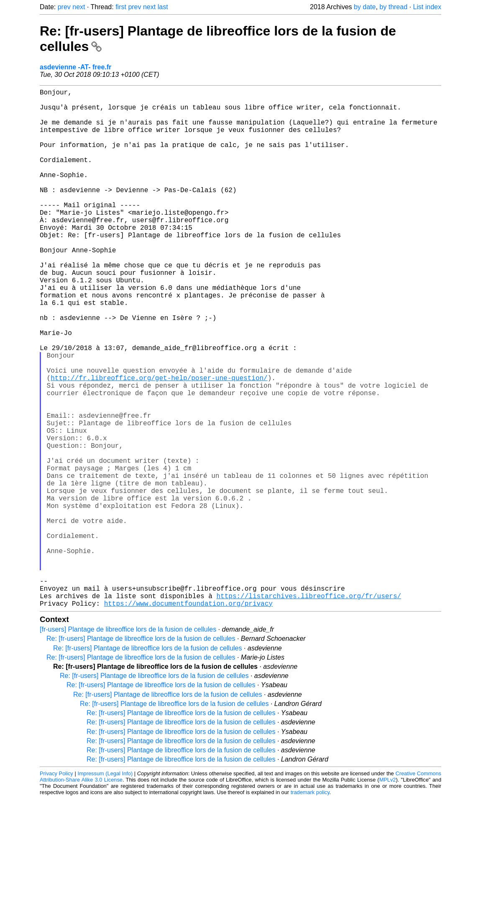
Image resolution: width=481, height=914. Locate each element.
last (163, 6)
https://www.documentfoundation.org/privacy (188, 718)
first (120, 6)
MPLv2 (387, 895)
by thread (393, 6)
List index (427, 6)
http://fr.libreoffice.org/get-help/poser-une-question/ (159, 442)
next (78, 6)
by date (365, 6)
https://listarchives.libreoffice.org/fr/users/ (308, 709)
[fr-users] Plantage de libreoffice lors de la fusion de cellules (128, 744)
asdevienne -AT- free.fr (75, 67)
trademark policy (310, 907)
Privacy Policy (56, 889)
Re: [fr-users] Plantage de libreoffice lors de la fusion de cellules (140, 753)
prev (64, 6)
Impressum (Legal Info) (105, 889)
